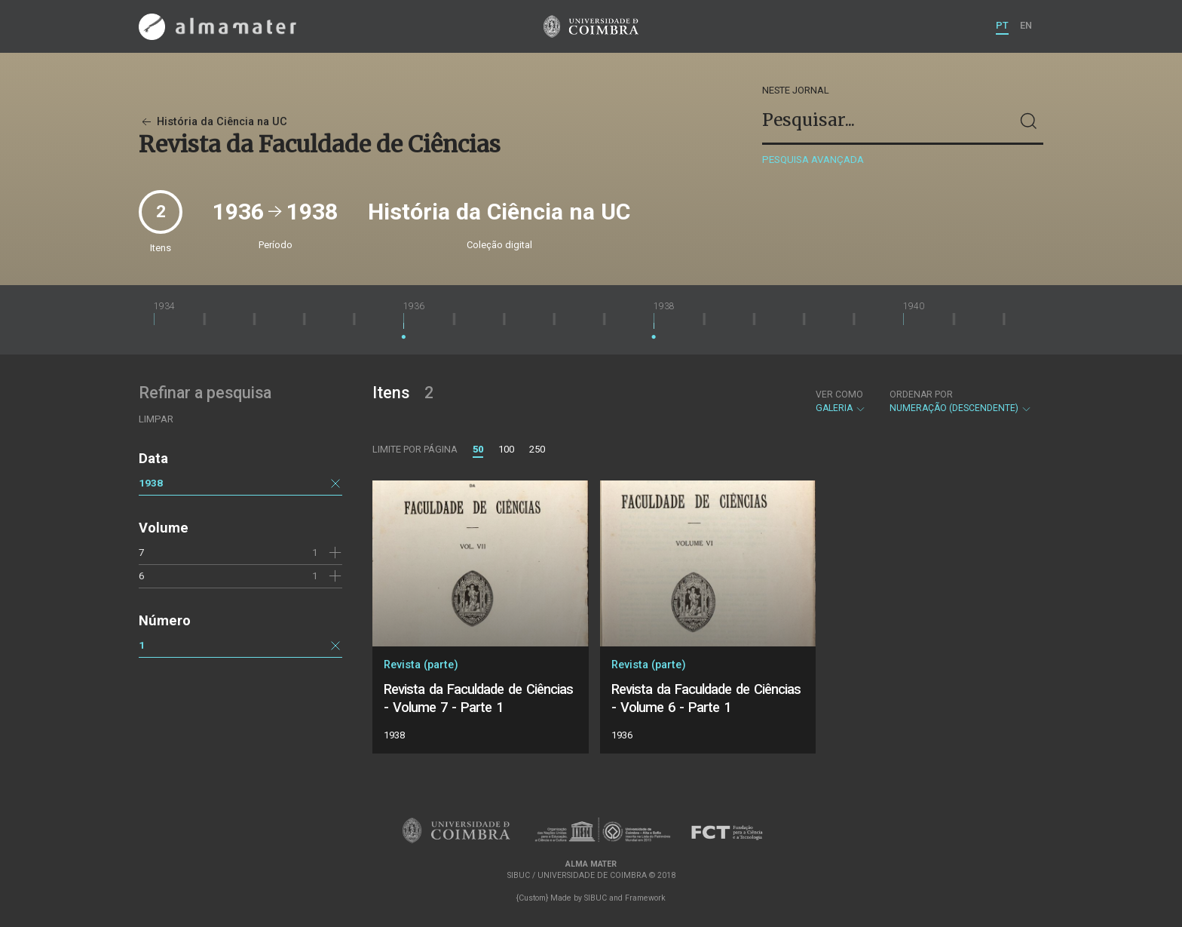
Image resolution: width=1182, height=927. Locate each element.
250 (537, 449)
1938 (151, 483)
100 (506, 449)
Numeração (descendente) (961, 401)
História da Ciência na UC (213, 121)
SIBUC (595, 898)
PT (1002, 25)
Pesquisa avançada (813, 159)
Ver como (839, 394)
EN (1026, 25)
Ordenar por (921, 394)
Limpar (156, 419)
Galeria (841, 401)
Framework (645, 898)
